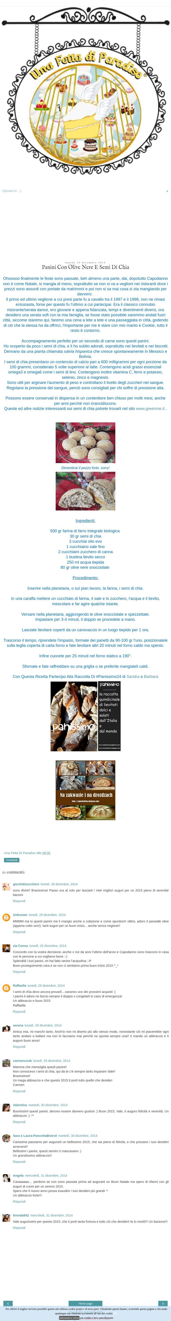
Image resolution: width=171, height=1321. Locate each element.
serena (18, 1025)
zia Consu (20, 946)
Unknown (20, 915)
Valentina (20, 1105)
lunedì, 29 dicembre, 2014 (59, 884)
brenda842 (21, 1215)
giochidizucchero (26, 884)
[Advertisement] (85, 228)
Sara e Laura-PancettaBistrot (35, 1135)
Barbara (151, 676)
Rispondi (19, 901)
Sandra (133, 676)
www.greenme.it (151, 408)
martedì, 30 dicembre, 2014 (47, 1105)
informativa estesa (69, 1317)
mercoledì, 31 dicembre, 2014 (46, 1175)
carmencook (22, 1061)
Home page (85, 1303)
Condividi (11, 860)
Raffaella (19, 985)
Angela (18, 1175)
